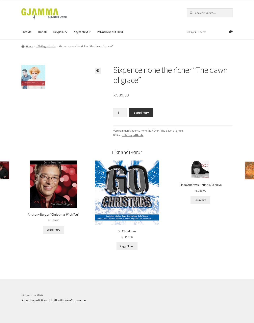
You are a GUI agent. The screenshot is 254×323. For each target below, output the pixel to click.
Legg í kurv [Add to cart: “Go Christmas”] (127, 246)
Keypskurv (60, 32)
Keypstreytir (81, 32)
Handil (42, 32)
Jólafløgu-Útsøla (46, 46)
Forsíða (26, 32)
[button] (98, 71)
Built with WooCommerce (68, 300)
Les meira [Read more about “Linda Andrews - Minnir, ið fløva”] (200, 200)
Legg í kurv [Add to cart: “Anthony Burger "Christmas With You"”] (53, 229)
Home (29, 46)
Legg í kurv (141, 113)
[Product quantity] (120, 112)
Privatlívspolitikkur (110, 32)
